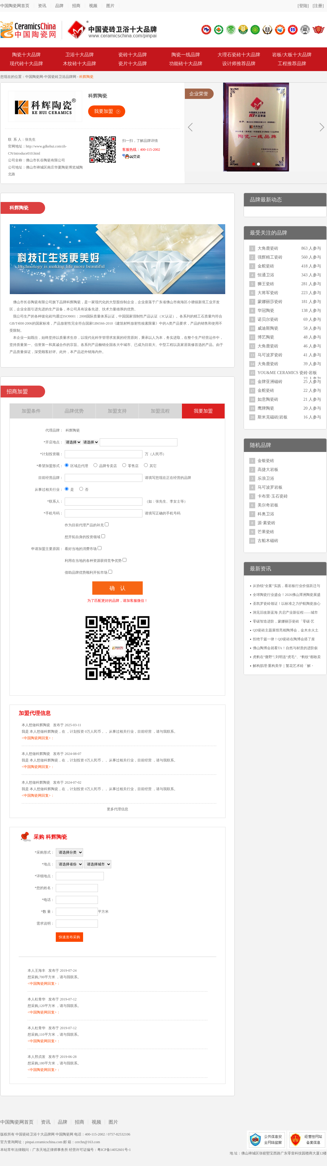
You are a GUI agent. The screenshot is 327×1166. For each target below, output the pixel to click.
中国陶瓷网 (34, 77)
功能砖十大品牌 (185, 63)
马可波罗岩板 (270, 487)
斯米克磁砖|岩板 (273, 417)
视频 (93, 6)
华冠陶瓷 (266, 310)
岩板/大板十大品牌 (291, 54)
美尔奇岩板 (268, 505)
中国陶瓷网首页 (14, 6)
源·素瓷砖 (266, 523)
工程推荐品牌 (292, 63)
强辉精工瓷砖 (270, 257)
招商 (76, 6)
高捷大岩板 (268, 469)
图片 (110, 6)
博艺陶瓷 (266, 337)
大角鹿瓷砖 (268, 248)
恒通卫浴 (266, 275)
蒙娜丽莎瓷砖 (270, 301)
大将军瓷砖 (268, 293)
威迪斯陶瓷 (268, 328)
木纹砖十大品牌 (79, 63)
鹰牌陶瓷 (266, 408)
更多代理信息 (117, 809)
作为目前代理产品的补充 (84, 525)
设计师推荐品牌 (238, 63)
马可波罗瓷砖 (270, 355)
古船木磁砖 (268, 540)
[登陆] (303, 6)
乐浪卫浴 (266, 478)
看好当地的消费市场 (81, 549)
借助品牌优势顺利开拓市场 (86, 572)
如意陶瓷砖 (268, 399)
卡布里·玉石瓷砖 (273, 496)
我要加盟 (103, 111)
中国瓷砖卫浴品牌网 (60, 77)
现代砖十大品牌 (26, 63)
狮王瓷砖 (266, 284)
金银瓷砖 (266, 460)
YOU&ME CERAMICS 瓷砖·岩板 (287, 373)
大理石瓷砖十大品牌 (239, 54)
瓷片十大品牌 (132, 63)
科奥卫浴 (266, 514)
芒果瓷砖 (266, 532)
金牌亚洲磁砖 (270, 381)
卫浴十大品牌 (79, 54)
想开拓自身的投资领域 (82, 537)
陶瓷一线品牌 (186, 54)
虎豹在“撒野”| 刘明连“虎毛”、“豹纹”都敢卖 (287, 657)
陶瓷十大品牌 (26, 54)
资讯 (42, 6)
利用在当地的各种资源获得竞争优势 (93, 561)
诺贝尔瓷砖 (268, 319)
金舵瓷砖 (266, 266)
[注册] (318, 6)
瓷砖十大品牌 (132, 54)
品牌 (59, 6)
